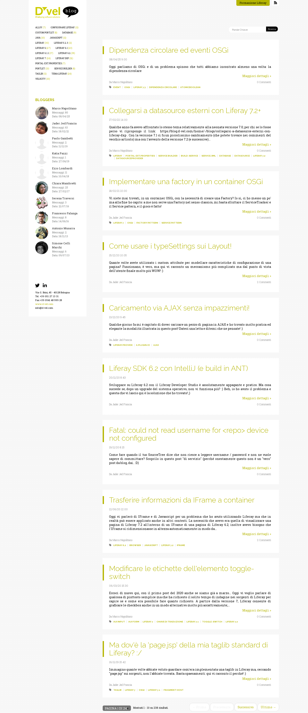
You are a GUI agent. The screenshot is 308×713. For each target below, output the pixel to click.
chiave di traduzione (170, 622)
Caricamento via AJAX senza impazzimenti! (179, 308)
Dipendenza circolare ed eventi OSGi (168, 50)
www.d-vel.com (44, 304)
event (117, 87)
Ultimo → (268, 707)
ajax (156, 345)
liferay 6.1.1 (44, 53)
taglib (41, 73)
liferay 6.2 (66, 53)
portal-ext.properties (50, 63)
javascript (58, 37)
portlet (42, 68)
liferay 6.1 (64, 48)
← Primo (199, 707)
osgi (127, 87)
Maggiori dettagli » (256, 76)
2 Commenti (264, 282)
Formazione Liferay (253, 3)
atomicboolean (190, 87)
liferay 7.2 (259, 156)
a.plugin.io (143, 345)
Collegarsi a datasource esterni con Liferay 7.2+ (185, 110)
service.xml (208, 156)
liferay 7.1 (193, 622)
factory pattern (147, 223)
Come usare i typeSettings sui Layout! (170, 246)
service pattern (171, 223)
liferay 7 (43, 58)
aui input (119, 622)
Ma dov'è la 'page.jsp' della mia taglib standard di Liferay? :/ (188, 649)
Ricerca (272, 29)
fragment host (174, 690)
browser (135, 545)
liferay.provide (123, 345)
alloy (40, 27)
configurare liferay (64, 27)
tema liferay (62, 73)
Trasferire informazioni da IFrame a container (182, 500)
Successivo (246, 707)
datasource (242, 156)
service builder (64, 68)
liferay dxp (64, 58)
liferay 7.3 (139, 87)
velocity (42, 79)
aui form (133, 622)
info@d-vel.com (44, 307)
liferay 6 (43, 48)
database (69, 32)
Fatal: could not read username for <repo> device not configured (188, 434)
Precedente (222, 707)
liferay (42, 43)
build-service (189, 156)
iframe (181, 545)
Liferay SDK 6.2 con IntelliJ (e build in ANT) (178, 368)
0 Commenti (264, 82)
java (40, 37)
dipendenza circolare (163, 87)
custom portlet (46, 32)
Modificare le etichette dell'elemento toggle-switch (181, 572)
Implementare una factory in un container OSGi (186, 181)
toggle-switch (212, 622)
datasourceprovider (129, 158)
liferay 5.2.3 (63, 43)
